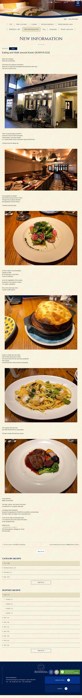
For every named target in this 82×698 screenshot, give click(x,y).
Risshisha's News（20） (10, 568)
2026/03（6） (9, 605)
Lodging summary (59, 683)
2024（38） (6, 624)
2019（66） (6, 647)
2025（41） (6, 619)
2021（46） (6, 638)
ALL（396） (6, 563)
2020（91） (6, 643)
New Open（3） (7, 573)
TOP (66, 19)
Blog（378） (6, 577)
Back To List (41, 551)
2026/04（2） (9, 600)
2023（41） (6, 629)
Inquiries (59, 691)
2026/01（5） (9, 614)
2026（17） (6, 596)
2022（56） (6, 633)
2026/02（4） (9, 610)
